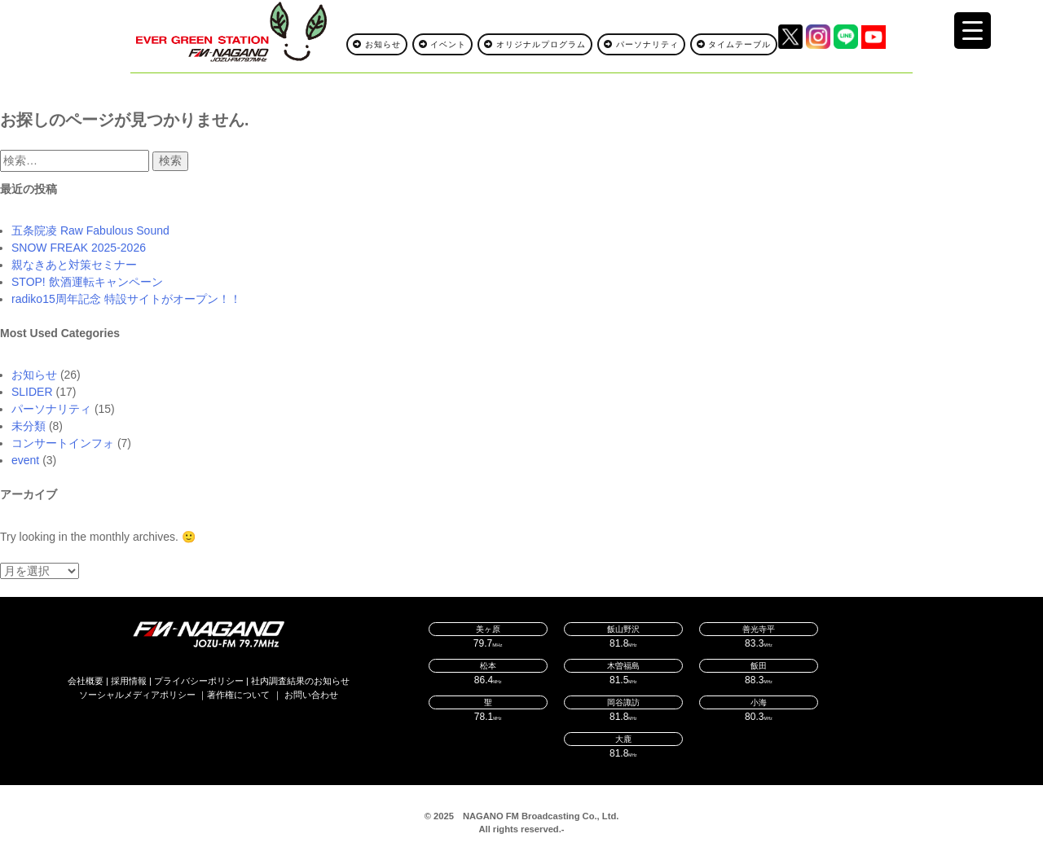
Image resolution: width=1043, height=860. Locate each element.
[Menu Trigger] (972, 30)
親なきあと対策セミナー (74, 264)
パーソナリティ (641, 44)
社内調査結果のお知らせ (300, 681)
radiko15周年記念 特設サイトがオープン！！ (126, 298)
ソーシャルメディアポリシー (137, 695)
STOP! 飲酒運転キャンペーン (87, 281)
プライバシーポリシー (199, 681)
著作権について (238, 695)
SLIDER (32, 391)
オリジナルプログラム (535, 44)
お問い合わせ (311, 695)
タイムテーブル (734, 44)
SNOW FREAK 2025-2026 (78, 247)
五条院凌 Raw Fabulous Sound (90, 230)
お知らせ (377, 44)
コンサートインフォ (62, 443)
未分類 (28, 425)
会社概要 (85, 681)
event (25, 460)
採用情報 (129, 681)
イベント (443, 44)
